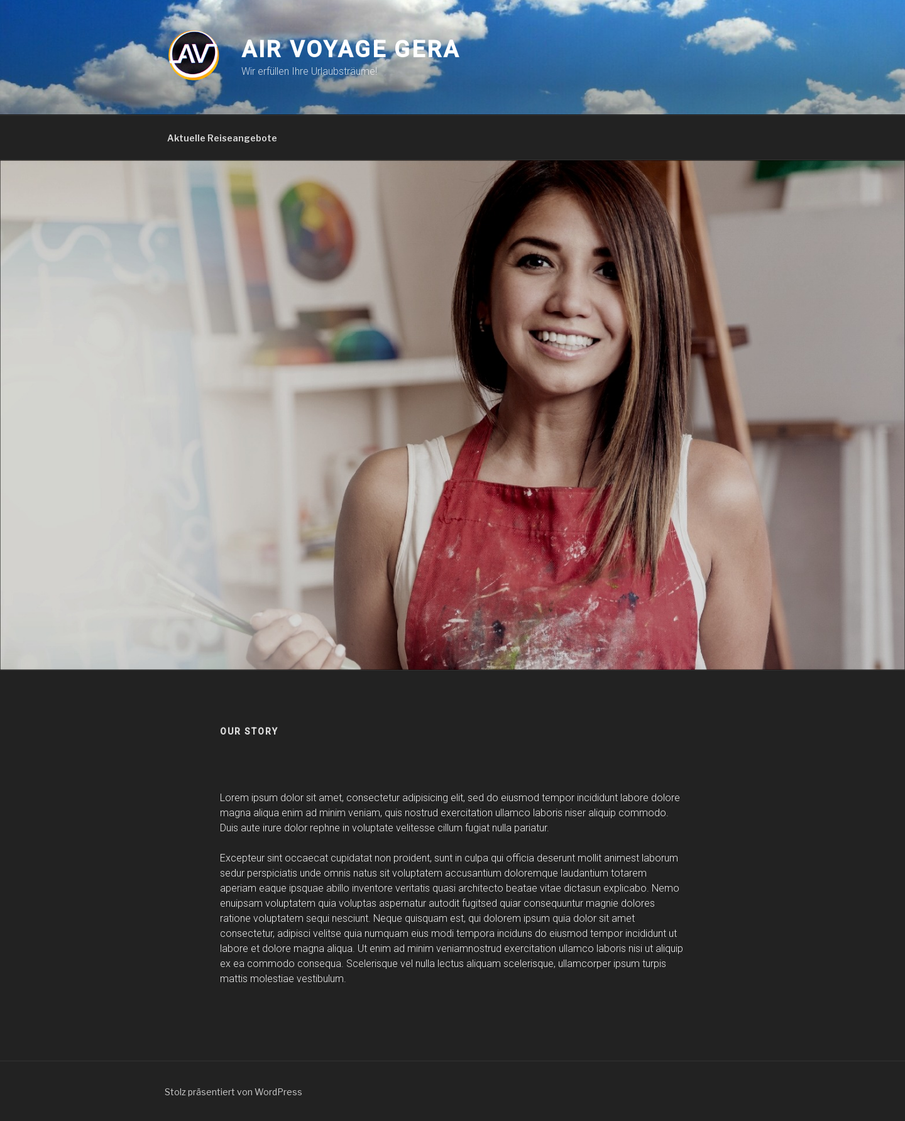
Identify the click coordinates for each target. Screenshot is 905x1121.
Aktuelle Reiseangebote (222, 138)
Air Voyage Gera (350, 49)
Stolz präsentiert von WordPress (233, 1091)
